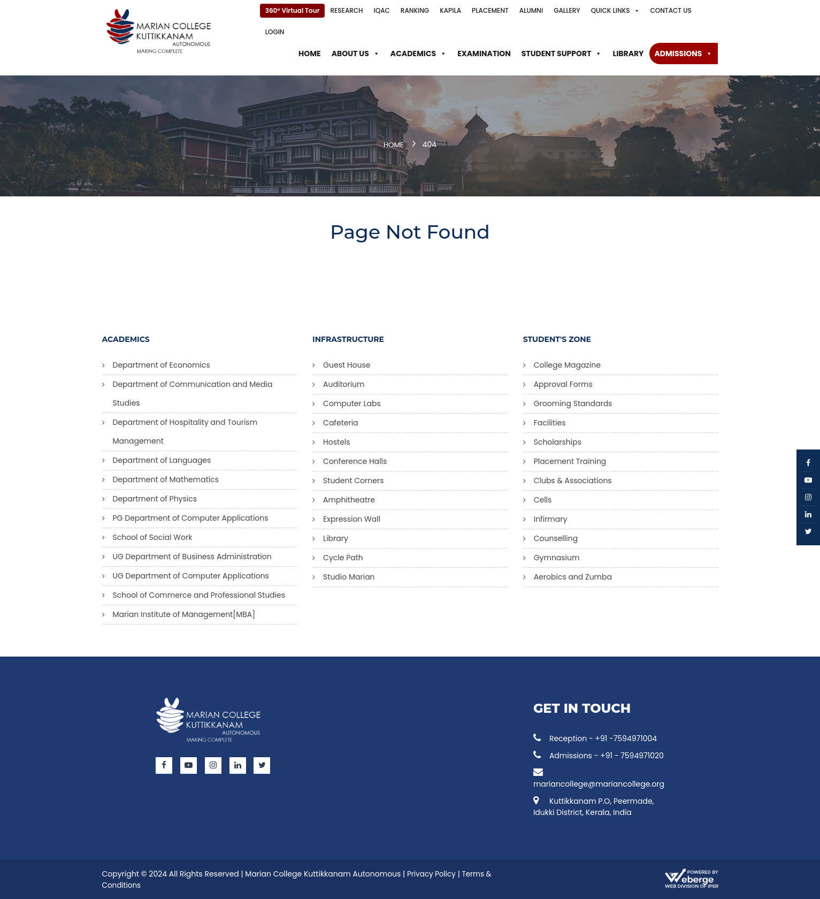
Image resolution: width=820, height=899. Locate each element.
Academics (418, 53)
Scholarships (557, 440)
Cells (543, 498)
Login (275, 31)
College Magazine (567, 363)
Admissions (684, 53)
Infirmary (551, 517)
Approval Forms (563, 382)
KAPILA (450, 10)
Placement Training (570, 459)
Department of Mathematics (166, 478)
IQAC (382, 10)
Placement (490, 10)
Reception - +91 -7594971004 (595, 737)
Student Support (562, 53)
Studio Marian (349, 575)
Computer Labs (352, 402)
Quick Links (615, 10)
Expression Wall (351, 517)
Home (309, 53)
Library (627, 53)
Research (346, 10)
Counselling (556, 536)
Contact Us (671, 10)
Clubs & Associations (573, 479)
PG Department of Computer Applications (191, 516)
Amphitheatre (349, 498)
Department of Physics (155, 497)
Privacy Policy (432, 872)
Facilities (550, 421)
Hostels (336, 440)
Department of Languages (162, 458)
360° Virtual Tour (292, 10)
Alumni (531, 10)
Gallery (567, 10)
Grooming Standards (573, 402)
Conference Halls (355, 459)
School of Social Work (153, 535)
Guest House (346, 363)
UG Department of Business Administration (192, 555)
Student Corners (353, 479)
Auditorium (343, 382)
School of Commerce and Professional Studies (199, 593)
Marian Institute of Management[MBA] (184, 612)
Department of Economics (161, 363)
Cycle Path (343, 556)
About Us (356, 53)
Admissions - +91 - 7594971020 (598, 754)
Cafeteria (340, 421)
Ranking (415, 10)
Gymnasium (557, 556)
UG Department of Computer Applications (191, 574)
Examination (484, 53)
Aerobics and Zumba (573, 575)
